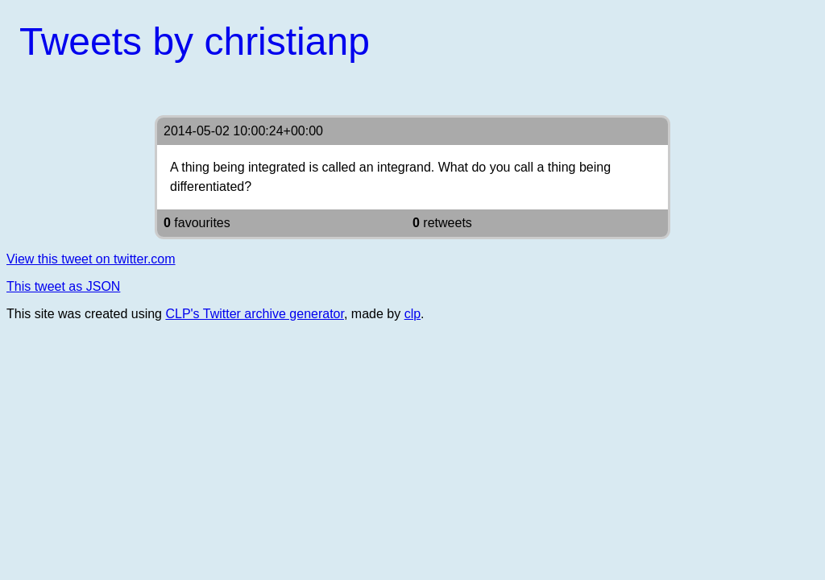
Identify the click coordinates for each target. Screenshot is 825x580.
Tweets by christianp (194, 41)
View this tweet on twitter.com (91, 259)
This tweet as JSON (63, 286)
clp (412, 314)
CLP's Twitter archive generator (254, 314)
